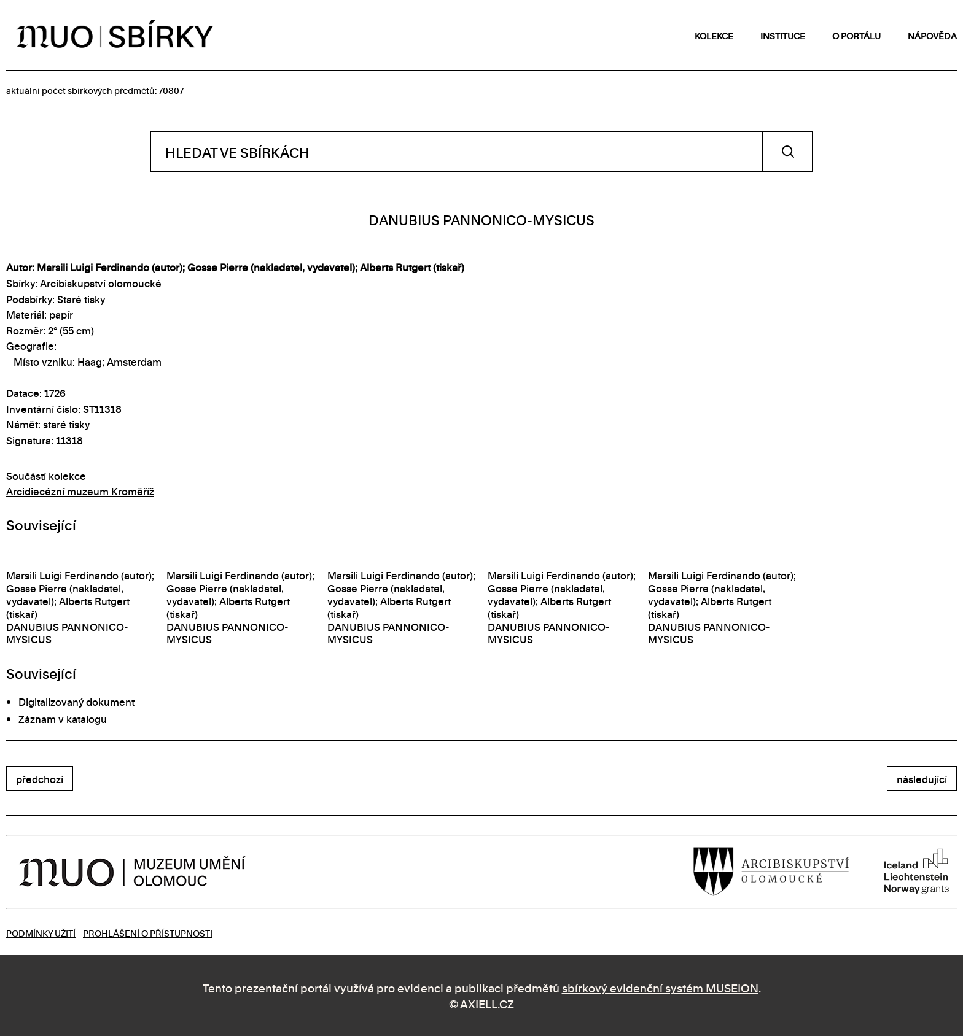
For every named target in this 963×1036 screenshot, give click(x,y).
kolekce (714, 35)
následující (922, 779)
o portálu (856, 35)
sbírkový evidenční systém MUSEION (660, 987)
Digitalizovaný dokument (76, 701)
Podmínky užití (41, 932)
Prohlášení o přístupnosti (147, 932)
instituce (782, 35)
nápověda (932, 35)
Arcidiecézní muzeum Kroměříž (80, 491)
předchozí (39, 779)
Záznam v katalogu (62, 718)
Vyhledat (787, 151)
